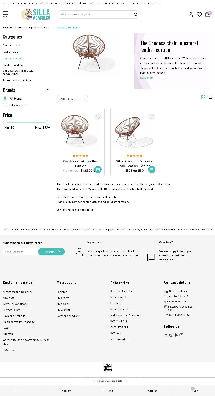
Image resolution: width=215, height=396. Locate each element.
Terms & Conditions (15, 304)
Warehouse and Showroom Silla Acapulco (26, 342)
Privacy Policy (11, 310)
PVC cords (116, 333)
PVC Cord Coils (119, 321)
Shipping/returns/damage (19, 322)
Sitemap (8, 334)
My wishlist (63, 310)
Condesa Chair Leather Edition (80, 163)
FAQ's (6, 328)
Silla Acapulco (19, 105)
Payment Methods (14, 316)
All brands (16, 98)
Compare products (68, 316)
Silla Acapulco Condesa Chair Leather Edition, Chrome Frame (134, 163)
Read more (147, 77)
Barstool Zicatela (121, 291)
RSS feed (9, 350)
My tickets (63, 304)
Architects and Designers (18, 292)
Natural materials (121, 309)
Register (62, 292)
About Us (8, 298)
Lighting (115, 303)
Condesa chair (41, 27)
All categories (119, 339)
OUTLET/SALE (119, 327)
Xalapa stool (118, 297)
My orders (63, 298)
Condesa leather (67, 27)
